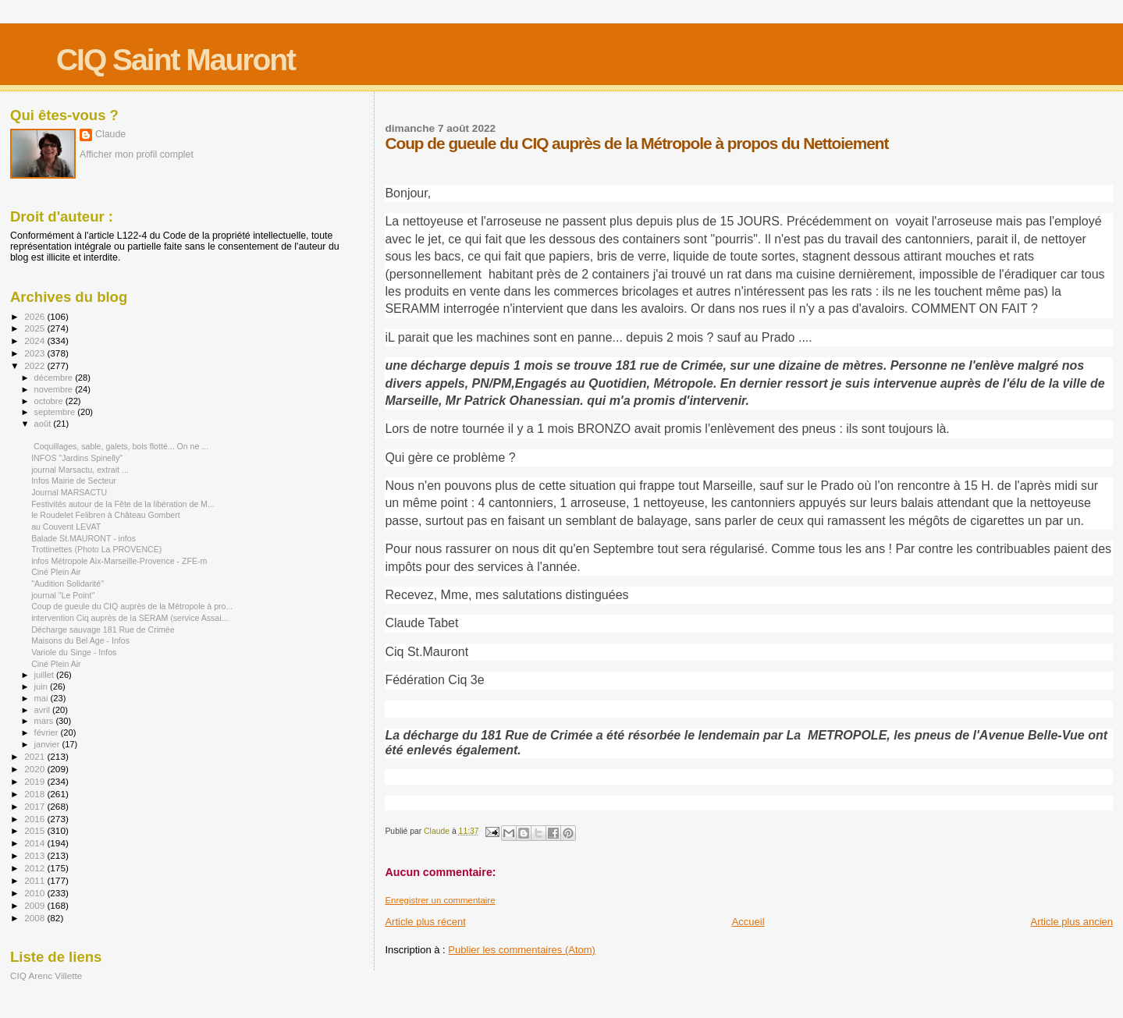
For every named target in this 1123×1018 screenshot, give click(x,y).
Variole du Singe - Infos (73, 652)
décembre (55, 377)
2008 (35, 918)
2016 (35, 819)
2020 (35, 769)
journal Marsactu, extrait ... (80, 469)
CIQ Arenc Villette (46, 975)
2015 (35, 830)
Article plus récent (425, 922)
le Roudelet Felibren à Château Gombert (105, 515)
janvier (48, 744)
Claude (110, 134)
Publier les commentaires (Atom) (521, 950)
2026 (35, 316)
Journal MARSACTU (69, 492)
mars (45, 720)
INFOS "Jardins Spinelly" (77, 458)
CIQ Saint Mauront (175, 59)
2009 (35, 905)
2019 (35, 781)
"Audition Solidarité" (67, 583)
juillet (45, 674)
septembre (56, 412)
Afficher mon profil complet (137, 154)
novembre (55, 389)
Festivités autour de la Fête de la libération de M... (123, 504)
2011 (35, 880)
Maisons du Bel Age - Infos (80, 640)
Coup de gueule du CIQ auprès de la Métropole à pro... (132, 606)
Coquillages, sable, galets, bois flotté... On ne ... (119, 446)
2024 (35, 340)
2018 (35, 794)
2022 (35, 365)
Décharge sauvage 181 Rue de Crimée (102, 629)
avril (43, 710)
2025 (35, 328)
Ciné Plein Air (56, 571)
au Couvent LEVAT (66, 526)
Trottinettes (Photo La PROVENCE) (96, 549)
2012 (35, 868)
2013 (35, 855)
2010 (35, 893)
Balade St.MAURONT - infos (83, 538)
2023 (35, 353)
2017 (35, 806)
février (47, 732)
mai (42, 698)
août (44, 423)
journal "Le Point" (62, 595)
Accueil (748, 922)
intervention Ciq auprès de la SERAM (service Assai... (129, 618)
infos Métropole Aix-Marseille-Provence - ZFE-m (119, 561)
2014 (35, 843)
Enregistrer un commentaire (440, 900)
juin (42, 686)
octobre (50, 401)
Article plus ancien (1072, 922)
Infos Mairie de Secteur (73, 480)
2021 (35, 756)
